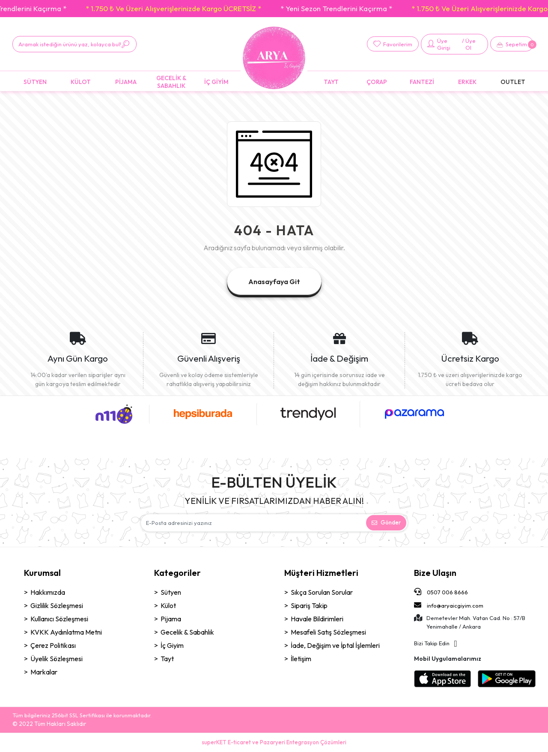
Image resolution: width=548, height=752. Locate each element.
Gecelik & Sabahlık (187, 632)
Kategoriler (177, 572)
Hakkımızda (47, 592)
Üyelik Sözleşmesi (56, 658)
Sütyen (171, 592)
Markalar (43, 672)
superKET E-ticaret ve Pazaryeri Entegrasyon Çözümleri (274, 742)
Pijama (171, 618)
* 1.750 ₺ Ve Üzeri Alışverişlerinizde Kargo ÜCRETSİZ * (187, 8)
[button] (511, 43)
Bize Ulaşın (435, 572)
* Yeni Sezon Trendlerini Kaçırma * (350, 8)
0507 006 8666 (441, 592)
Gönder (386, 522)
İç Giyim (172, 645)
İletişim (301, 658)
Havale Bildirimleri (317, 618)
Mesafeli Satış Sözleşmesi (328, 632)
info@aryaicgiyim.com (448, 605)
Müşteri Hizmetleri (321, 572)
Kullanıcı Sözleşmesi (59, 618)
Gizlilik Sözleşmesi (56, 605)
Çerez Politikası (53, 645)
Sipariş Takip (309, 605)
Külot (168, 605)
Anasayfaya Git (274, 281)
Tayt (167, 658)
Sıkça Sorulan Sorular (322, 592)
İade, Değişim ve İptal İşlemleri (335, 645)
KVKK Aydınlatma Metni (66, 632)
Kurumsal (42, 572)
